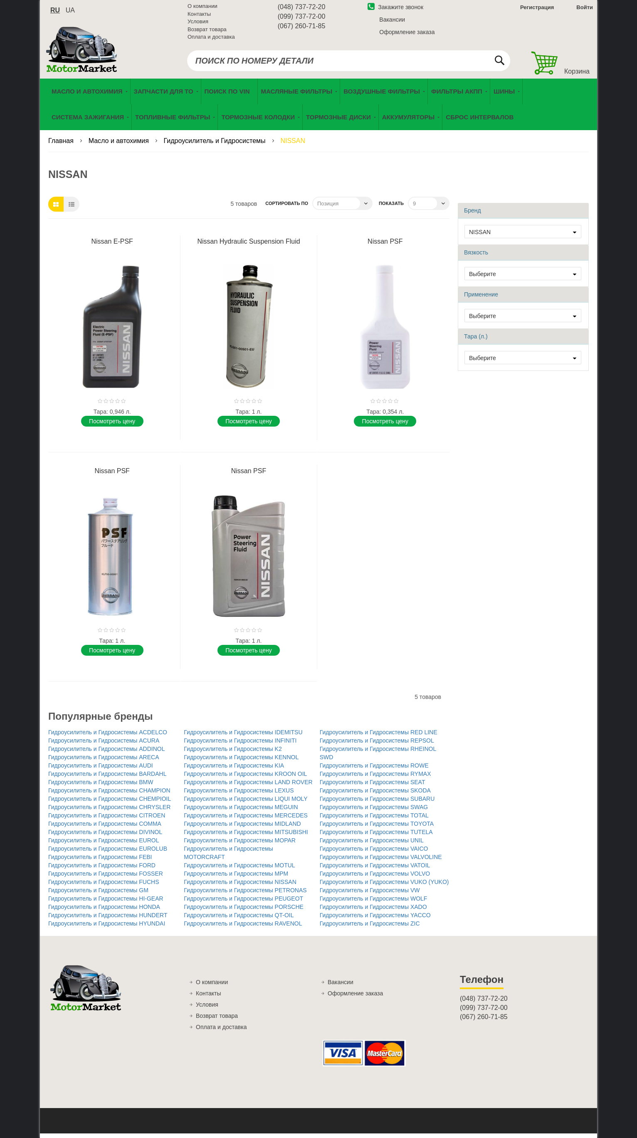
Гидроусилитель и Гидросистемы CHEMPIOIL (109, 803)
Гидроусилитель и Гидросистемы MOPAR (240, 845)
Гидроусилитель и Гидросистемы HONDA (104, 911)
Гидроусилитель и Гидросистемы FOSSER (105, 878)
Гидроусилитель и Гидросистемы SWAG (374, 811)
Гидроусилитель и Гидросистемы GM (98, 894)
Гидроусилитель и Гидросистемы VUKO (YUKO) (384, 886)
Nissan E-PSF (112, 245)
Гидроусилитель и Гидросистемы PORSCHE (244, 911)
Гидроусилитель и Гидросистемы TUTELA (376, 836)
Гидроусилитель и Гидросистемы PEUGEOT (243, 903)
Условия (198, 24)
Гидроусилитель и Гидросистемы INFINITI (240, 745)
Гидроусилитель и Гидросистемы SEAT (372, 786)
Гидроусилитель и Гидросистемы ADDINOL (106, 753)
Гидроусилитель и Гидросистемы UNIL (372, 845)
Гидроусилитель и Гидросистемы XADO (373, 911)
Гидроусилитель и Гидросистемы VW (370, 894)
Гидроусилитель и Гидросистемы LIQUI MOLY (245, 803)
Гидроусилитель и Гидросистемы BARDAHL (107, 778)
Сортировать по (286, 207)
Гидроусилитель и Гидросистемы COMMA (104, 828)
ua (70, 12)
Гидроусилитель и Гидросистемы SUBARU (377, 803)
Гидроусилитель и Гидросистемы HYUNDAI (106, 928)
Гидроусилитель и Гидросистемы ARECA (103, 761)
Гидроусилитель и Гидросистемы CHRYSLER (109, 811)
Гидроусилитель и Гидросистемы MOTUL (239, 869)
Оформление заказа (407, 34)
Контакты (199, 16)
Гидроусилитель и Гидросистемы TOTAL (374, 820)
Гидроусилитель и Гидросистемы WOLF (373, 903)
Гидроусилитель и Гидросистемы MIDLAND (242, 828)
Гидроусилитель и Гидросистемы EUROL (103, 845)
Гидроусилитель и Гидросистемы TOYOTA (377, 828)
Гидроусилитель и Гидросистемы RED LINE (378, 736)
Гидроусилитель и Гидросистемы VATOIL (375, 869)
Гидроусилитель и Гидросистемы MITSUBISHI (246, 836)
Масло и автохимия (120, 145)
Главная (61, 145)
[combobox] (348, 63)
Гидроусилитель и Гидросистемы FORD (102, 869)
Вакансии (392, 22)
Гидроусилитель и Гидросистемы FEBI (100, 861)
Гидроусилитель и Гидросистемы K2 (232, 753)
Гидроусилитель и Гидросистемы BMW (100, 786)
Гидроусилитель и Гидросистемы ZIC (370, 928)
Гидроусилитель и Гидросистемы (215, 145)
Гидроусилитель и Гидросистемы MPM (236, 878)
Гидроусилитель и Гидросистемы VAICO (374, 853)
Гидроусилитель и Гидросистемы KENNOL (241, 761)
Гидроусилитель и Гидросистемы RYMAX (375, 778)
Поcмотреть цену (112, 425)
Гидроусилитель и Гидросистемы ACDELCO (107, 736)
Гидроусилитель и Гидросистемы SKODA (375, 795)
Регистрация (536, 10)
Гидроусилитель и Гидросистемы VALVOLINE (381, 861)
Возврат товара (207, 32)
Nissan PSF (385, 245)
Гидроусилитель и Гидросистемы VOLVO (375, 878)
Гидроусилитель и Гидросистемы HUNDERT (107, 919)
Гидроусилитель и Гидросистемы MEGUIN (241, 811)
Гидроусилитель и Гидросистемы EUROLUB (107, 853)
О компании (202, 8)
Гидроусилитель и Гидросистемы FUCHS (103, 886)
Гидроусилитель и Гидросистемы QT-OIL (239, 919)
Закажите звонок (395, 9)
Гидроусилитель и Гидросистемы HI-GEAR (105, 903)
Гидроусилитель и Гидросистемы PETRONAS (245, 894)
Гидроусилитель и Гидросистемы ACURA (103, 745)
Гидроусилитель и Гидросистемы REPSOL (377, 745)
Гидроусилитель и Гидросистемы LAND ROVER (248, 786)
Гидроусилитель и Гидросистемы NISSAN (240, 886)
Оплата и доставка (211, 39)
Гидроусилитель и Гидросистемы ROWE (374, 770)
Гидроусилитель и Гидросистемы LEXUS (239, 795)
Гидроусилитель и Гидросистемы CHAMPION (109, 795)
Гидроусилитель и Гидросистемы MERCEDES (246, 820)
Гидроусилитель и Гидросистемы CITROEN (106, 820)
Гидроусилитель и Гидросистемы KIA (234, 770)
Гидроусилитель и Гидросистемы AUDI (100, 770)
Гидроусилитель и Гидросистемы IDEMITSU (243, 736)
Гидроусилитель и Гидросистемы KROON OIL (245, 778)
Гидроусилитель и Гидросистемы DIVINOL (105, 836)
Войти (584, 10)
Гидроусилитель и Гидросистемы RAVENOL (243, 928)
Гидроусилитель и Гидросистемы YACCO (375, 919)
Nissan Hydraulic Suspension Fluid (248, 245)
